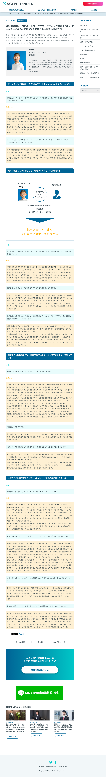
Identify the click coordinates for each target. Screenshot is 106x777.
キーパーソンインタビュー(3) (89, 30)
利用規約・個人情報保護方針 (47, 766)
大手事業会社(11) (86, 62)
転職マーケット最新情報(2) (89, 77)
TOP (10, 14)
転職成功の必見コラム (16, 10)
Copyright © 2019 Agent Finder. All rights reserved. (53, 771)
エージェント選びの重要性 (47, 10)
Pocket (21, 634)
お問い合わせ (63, 766)
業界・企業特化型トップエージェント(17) (90, 68)
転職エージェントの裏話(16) (90, 73)
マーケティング (22, 20)
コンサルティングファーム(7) (89, 36)
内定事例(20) (84, 54)
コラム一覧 (16, 14)
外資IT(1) (83, 58)
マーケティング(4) (86, 46)
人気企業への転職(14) (87, 50)
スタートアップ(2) (86, 42)
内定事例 (74, 10)
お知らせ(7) (84, 25)
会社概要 (94, 10)
